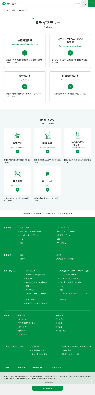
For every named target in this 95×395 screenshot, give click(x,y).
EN (79, 3)
